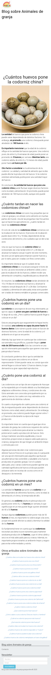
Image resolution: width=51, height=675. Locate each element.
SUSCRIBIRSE (9, 666)
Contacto (5, 649)
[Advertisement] (25, 46)
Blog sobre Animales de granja (22, 14)
